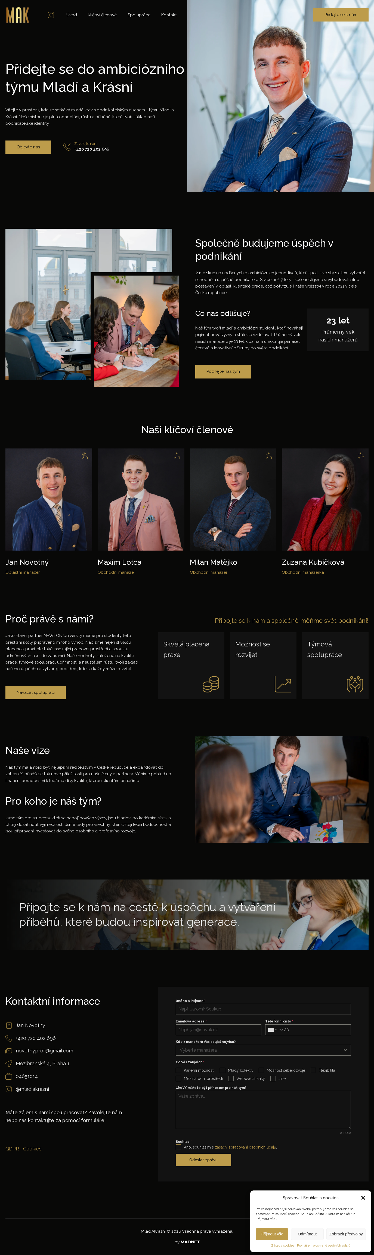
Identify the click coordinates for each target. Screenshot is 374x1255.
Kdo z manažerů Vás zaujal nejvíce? (206, 1042)
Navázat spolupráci (36, 692)
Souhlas (184, 1142)
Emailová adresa (191, 1021)
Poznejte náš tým (223, 371)
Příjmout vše (272, 1234)
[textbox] (258, 1050)
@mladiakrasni (32, 1089)
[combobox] (272, 1030)
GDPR (12, 1149)
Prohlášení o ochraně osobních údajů (323, 1245)
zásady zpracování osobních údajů (245, 1147)
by (187, 1242)
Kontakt (169, 15)
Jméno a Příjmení (191, 1001)
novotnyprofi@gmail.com (44, 1051)
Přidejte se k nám (340, 14)
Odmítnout (307, 1234)
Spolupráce (139, 15)
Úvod (71, 15)
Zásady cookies (282, 1245)
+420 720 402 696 (91, 149)
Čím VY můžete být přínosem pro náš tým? (212, 1088)
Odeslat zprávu (203, 1160)
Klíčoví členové (102, 15)
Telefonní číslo (279, 1021)
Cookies (32, 1149)
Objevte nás (28, 147)
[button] (363, 1198)
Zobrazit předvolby (346, 1234)
